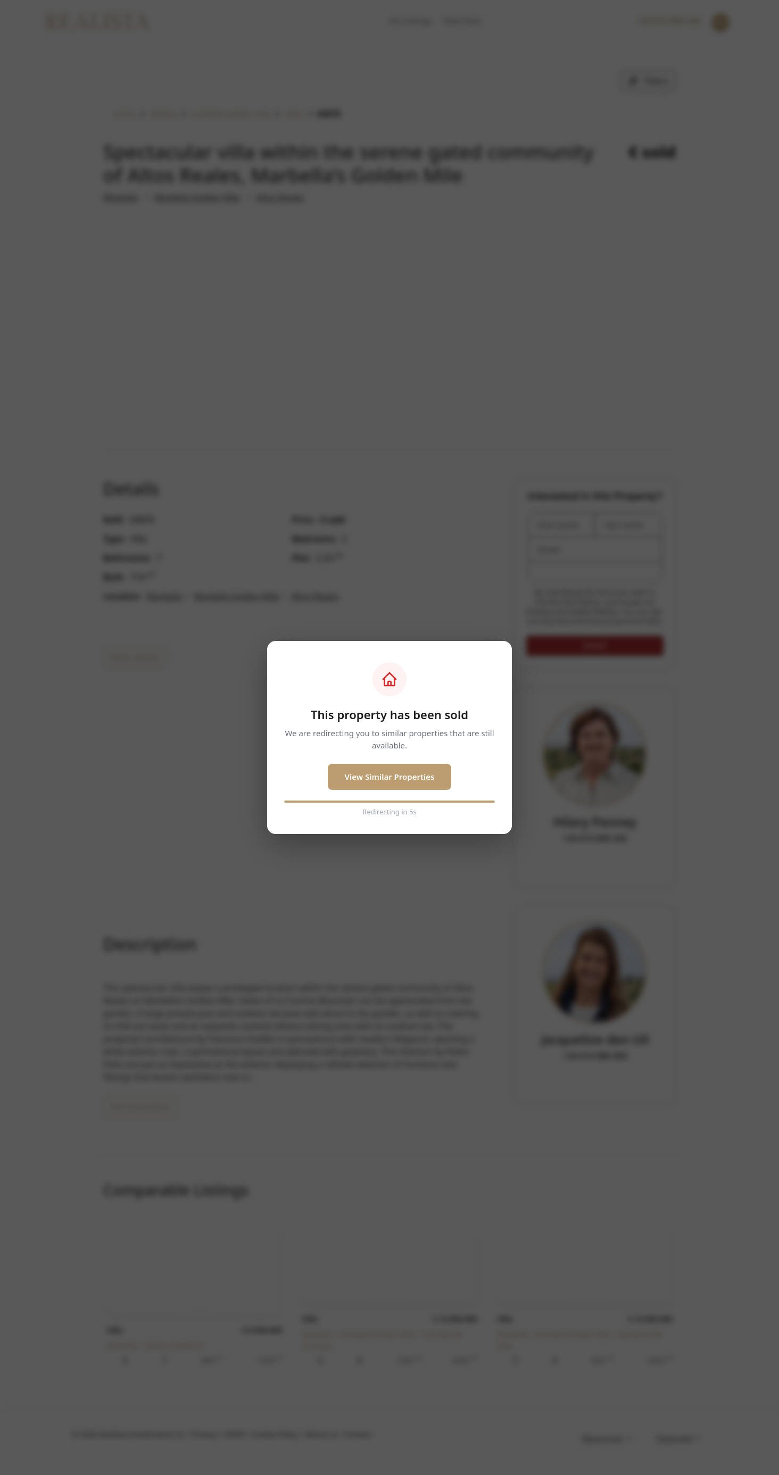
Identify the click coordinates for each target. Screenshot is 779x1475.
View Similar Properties (390, 776)
